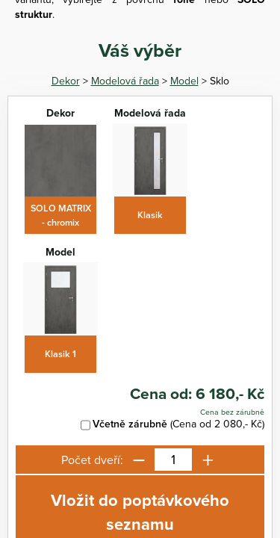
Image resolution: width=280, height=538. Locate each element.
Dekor (66, 80)
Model (184, 80)
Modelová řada (125, 80)
